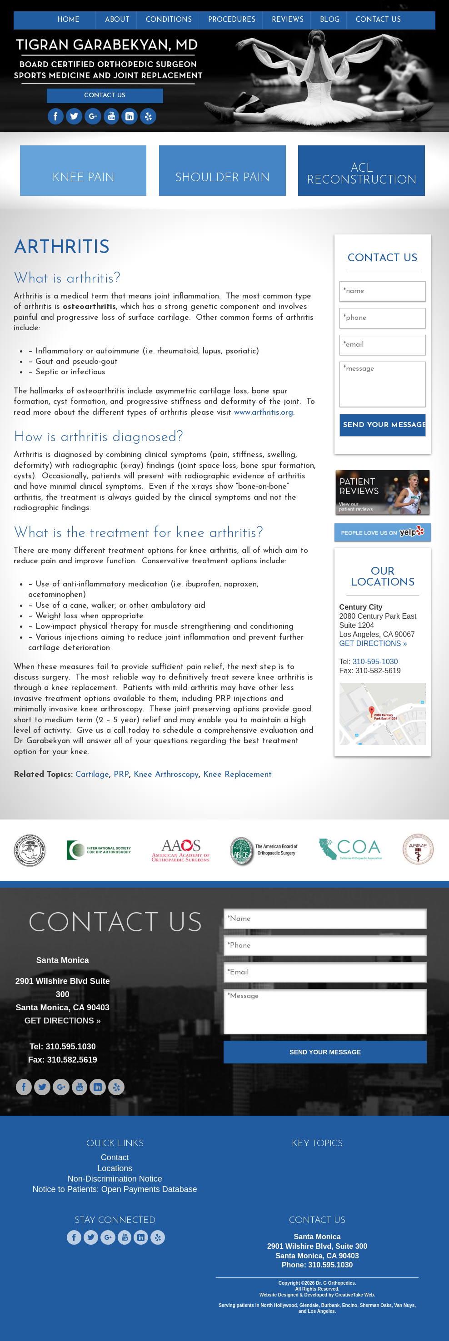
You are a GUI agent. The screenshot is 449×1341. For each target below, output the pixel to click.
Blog (329, 20)
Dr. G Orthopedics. (335, 1283)
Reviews (288, 20)
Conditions (169, 20)
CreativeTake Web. (355, 1294)
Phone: (317, 1265)
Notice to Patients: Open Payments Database (115, 1189)
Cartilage (92, 774)
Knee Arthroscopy (166, 774)
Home (68, 20)
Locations (114, 1168)
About (117, 20)
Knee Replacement (237, 774)
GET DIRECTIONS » (373, 643)
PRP (121, 774)
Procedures (231, 20)
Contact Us (104, 95)
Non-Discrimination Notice (115, 1178)
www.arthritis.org (263, 412)
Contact (115, 1157)
